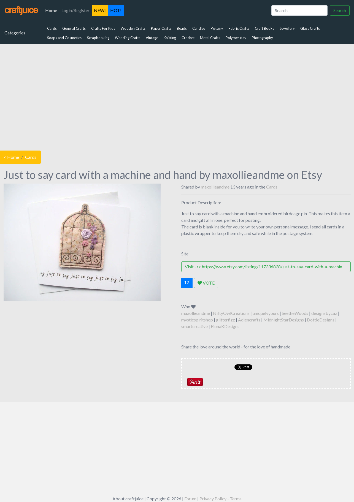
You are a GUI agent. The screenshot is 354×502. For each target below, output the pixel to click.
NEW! (100, 10)
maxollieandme (215, 186)
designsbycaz (324, 313)
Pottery (217, 28)
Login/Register (75, 10)
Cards (52, 28)
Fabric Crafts (239, 28)
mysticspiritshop (197, 319)
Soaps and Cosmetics (64, 38)
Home (52, 10)
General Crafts (74, 28)
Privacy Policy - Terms (220, 498)
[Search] (299, 10)
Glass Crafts (310, 28)
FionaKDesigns (225, 326)
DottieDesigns (320, 319)
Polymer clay (236, 38)
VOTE (206, 282)
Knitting (170, 38)
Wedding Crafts (127, 38)
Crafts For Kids (103, 28)
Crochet (188, 38)
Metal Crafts (210, 38)
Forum (190, 498)
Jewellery (287, 28)
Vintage (152, 38)
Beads (182, 28)
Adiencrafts (249, 319)
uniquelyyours (266, 313)
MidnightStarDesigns (283, 319)
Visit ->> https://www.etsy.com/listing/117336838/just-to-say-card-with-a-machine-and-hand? (268, 266)
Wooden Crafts (133, 28)
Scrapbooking (98, 38)
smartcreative (194, 326)
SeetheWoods (295, 313)
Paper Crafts (161, 28)
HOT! (115, 10)
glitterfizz (225, 319)
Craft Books (264, 28)
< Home (11, 157)
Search (339, 10)
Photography (262, 38)
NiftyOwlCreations (231, 313)
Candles (198, 28)
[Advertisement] (177, 96)
